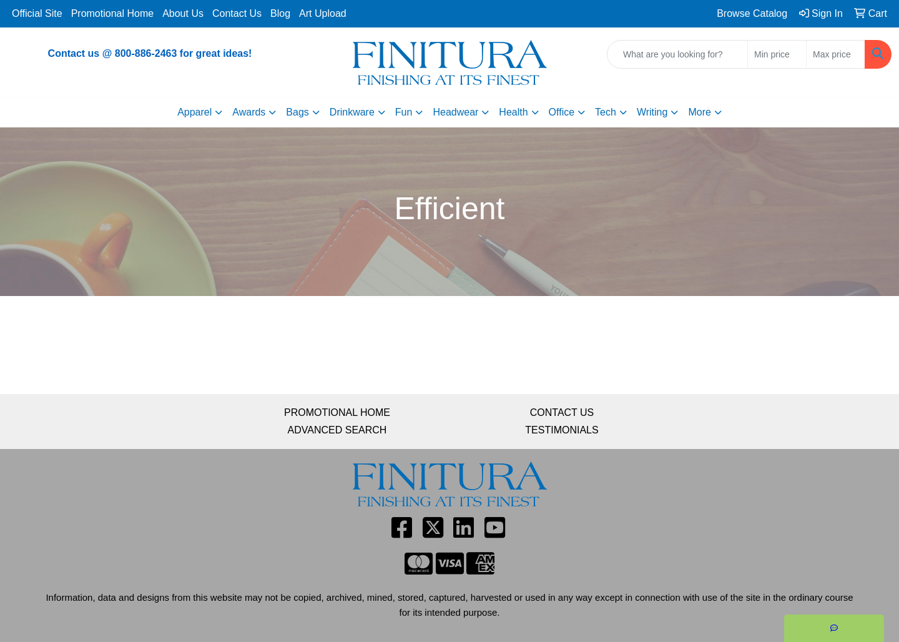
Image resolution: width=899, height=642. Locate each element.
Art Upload (322, 13)
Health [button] (513, 112)
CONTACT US (562, 412)
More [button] (699, 112)
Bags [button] (297, 112)
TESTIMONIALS (561, 430)
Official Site (37, 13)
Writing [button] (652, 112)
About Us (183, 13)
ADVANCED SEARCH (337, 430)
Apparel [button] (194, 112)
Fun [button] (404, 112)
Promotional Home (112, 13)
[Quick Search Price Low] (777, 54)
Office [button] (562, 112)
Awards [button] (248, 112)
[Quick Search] (677, 54)
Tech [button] (605, 112)
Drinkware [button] (352, 112)
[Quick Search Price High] (835, 54)
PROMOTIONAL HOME (337, 412)
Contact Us (237, 13)
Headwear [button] (455, 112)
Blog (280, 13)
